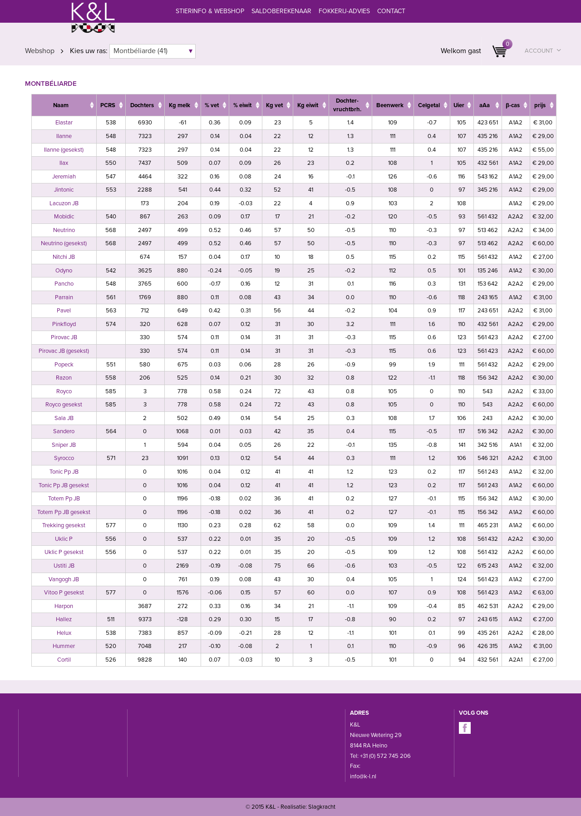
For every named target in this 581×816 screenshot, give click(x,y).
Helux (64, 633)
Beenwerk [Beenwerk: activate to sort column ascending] (390, 105)
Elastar (64, 122)
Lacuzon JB (64, 203)
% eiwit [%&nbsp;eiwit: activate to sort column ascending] (242, 105)
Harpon (63, 606)
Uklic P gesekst (64, 552)
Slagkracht (321, 807)
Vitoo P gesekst (64, 592)
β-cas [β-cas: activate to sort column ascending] (513, 105)
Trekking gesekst (63, 525)
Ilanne (64, 136)
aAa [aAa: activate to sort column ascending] (484, 105)
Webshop (39, 50)
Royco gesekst (63, 404)
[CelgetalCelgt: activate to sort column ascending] (432, 105)
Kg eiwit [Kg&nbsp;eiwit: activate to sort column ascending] (307, 105)
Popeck (64, 364)
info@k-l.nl (363, 776)
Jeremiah (64, 176)
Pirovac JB (64, 337)
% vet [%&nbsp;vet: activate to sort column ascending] (212, 105)
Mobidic (64, 216)
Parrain (64, 297)
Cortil (64, 659)
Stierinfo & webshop (210, 11)
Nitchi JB (64, 257)
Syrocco (64, 458)
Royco (64, 391)
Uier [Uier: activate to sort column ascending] (458, 105)
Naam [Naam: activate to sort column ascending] (61, 105)
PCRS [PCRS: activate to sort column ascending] (107, 105)
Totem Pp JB (64, 498)
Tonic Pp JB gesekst (64, 485)
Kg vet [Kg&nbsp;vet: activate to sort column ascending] (274, 105)
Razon (64, 377)
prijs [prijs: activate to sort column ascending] (540, 105)
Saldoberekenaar (281, 11)
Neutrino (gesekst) (64, 243)
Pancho (64, 283)
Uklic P (64, 539)
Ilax (63, 163)
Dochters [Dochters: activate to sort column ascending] (142, 105)
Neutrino (64, 230)
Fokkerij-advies (344, 11)
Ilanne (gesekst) (64, 149)
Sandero (63, 431)
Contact (391, 11)
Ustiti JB (64, 565)
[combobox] (152, 51)
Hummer (64, 646)
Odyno (63, 270)
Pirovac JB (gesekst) (64, 351)
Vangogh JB (64, 579)
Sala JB (64, 418)
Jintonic (64, 189)
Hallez (64, 619)
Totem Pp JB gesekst (63, 512)
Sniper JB (64, 445)
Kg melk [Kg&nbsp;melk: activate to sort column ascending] (179, 105)
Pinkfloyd (64, 324)
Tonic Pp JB (64, 471)
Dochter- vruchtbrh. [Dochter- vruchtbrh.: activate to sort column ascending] (347, 105)
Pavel (64, 310)
